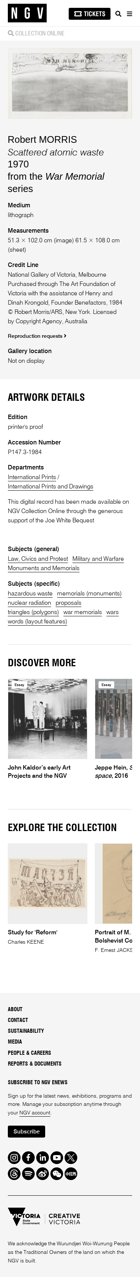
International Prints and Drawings (50, 487)
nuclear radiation (29, 603)
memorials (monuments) (89, 594)
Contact (18, 1020)
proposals (68, 603)
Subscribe (26, 1132)
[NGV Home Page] (27, 13)
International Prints (32, 477)
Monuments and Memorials (44, 568)
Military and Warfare (98, 559)
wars (112, 612)
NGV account (34, 1113)
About (15, 1009)
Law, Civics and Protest (38, 559)
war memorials (82, 612)
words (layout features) (37, 622)
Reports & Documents (35, 1064)
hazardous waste (30, 594)
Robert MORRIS (42, 139)
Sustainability (26, 1031)
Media (15, 1042)
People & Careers (29, 1053)
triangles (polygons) (33, 612)
